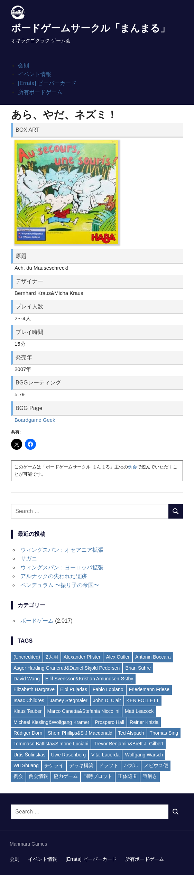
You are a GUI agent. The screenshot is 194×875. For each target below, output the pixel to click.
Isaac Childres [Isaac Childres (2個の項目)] (28, 700)
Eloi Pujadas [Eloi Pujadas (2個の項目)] (73, 689)
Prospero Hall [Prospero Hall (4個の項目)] (109, 722)
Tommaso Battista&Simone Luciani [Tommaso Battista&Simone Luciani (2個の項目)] (50, 743)
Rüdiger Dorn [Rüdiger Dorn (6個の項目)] (27, 733)
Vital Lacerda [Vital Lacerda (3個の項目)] (105, 754)
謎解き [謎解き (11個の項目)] (150, 776)
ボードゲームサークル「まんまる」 (90, 28)
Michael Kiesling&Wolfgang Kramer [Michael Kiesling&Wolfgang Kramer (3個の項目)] (51, 722)
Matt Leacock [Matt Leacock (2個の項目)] (139, 711)
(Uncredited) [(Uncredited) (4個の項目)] (26, 657)
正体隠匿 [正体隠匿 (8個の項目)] (127, 776)
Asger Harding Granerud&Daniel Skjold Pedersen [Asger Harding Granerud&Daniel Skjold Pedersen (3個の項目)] (66, 668)
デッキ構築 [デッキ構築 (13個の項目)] (81, 765)
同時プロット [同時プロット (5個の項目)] (97, 776)
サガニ (28, 558)
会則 (23, 65)
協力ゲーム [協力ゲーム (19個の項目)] (66, 776)
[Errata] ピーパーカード (47, 83)
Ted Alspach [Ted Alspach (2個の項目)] (131, 733)
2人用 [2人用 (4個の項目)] (52, 657)
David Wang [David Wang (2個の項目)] (26, 678)
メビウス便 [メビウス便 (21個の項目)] (156, 765)
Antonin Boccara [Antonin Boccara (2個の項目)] (153, 657)
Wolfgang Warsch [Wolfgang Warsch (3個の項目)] (144, 754)
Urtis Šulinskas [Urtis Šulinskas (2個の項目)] (29, 754)
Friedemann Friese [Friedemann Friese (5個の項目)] (149, 689)
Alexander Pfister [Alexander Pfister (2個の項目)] (82, 657)
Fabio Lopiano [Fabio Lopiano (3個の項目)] (108, 689)
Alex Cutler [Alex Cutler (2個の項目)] (117, 657)
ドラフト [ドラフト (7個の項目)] (108, 765)
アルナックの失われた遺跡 (53, 576)
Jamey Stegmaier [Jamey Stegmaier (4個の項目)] (68, 700)
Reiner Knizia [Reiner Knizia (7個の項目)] (144, 722)
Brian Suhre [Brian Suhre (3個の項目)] (138, 668)
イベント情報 (34, 74)
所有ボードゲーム (40, 92)
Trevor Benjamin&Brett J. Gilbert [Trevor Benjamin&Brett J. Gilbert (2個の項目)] (128, 743)
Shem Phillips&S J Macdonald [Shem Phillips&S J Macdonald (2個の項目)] (80, 733)
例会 (132, 466)
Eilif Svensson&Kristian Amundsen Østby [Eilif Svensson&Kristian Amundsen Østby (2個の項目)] (89, 678)
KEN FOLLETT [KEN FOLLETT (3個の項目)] (143, 700)
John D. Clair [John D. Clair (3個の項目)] (107, 700)
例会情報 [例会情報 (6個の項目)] (38, 776)
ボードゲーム (37, 621)
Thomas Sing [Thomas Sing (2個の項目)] (164, 733)
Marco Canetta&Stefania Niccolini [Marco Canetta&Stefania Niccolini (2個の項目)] (83, 711)
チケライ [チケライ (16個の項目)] (54, 765)
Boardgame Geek (35, 420)
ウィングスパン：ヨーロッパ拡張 (61, 567)
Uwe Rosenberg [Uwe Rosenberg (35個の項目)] (68, 754)
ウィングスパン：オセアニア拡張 (61, 550)
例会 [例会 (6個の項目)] (18, 776)
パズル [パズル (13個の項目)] (131, 765)
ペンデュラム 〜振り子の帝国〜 (59, 585)
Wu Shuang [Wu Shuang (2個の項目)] (26, 765)
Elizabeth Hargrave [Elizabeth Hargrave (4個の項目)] (34, 689)
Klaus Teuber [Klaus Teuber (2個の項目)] (27, 711)
